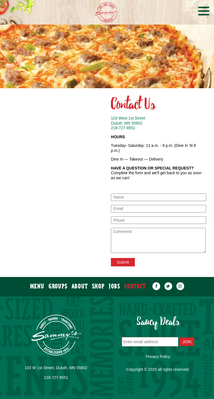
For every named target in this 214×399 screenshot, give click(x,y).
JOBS (114, 283)
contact (135, 283)
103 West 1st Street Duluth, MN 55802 (128, 120)
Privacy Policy (158, 356)
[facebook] (156, 283)
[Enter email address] (150, 342)
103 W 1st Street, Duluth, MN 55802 (56, 367)
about (80, 283)
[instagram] (180, 283)
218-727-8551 (123, 128)
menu (37, 283)
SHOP (98, 283)
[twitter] (168, 283)
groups (57, 283)
